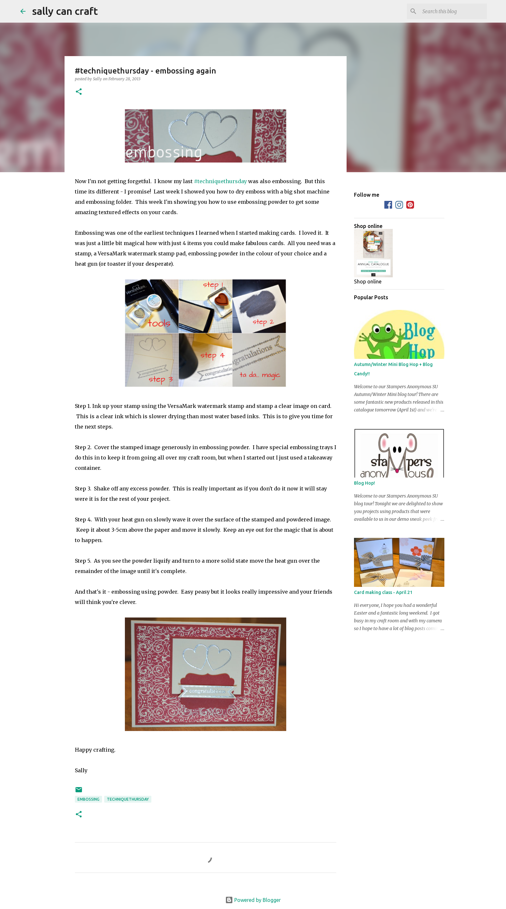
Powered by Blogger (253, 900)
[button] (79, 92)
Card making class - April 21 (383, 592)
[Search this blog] (453, 11)
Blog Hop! (364, 483)
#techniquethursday (220, 181)
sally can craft (65, 11)
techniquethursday (128, 799)
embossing (88, 799)
